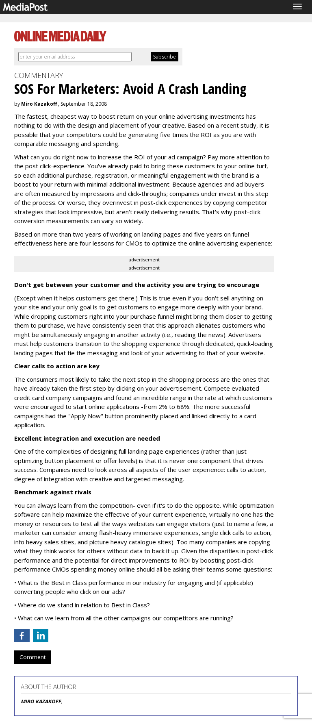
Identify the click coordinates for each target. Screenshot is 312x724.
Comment (33, 657)
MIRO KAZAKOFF (41, 701)
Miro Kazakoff (39, 103)
